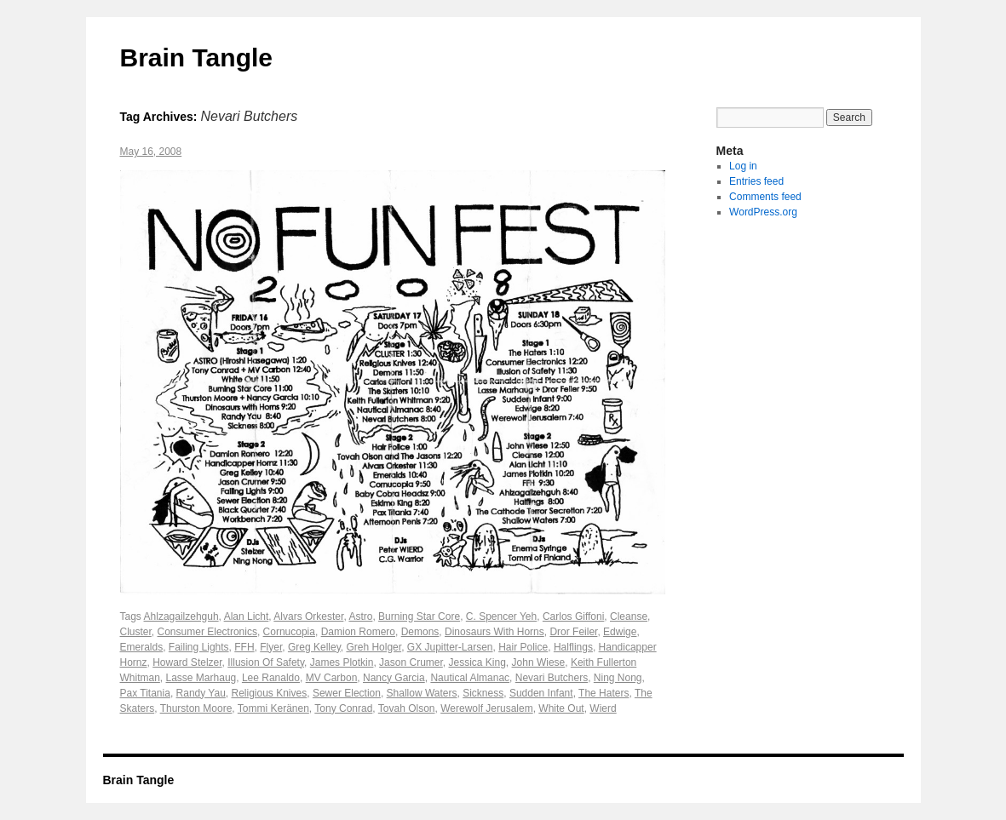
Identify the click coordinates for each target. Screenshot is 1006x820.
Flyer (271, 647)
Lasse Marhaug (201, 678)
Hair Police (523, 647)
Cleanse (628, 616)
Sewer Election (347, 693)
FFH (244, 647)
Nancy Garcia (394, 678)
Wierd (602, 708)
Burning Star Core (419, 616)
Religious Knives (269, 693)
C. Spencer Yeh (501, 616)
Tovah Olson (406, 708)
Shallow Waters (422, 693)
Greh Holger (373, 647)
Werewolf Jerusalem (486, 708)
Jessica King (476, 662)
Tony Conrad (343, 708)
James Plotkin (342, 662)
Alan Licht (246, 616)
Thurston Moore (196, 708)
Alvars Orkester (308, 616)
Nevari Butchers (551, 678)
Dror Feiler (573, 632)
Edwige (619, 632)
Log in (743, 166)
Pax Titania (145, 693)
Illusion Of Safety (265, 662)
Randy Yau (201, 693)
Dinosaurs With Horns (494, 632)
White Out (560, 708)
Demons (420, 632)
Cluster (136, 632)
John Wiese (539, 662)
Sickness (483, 693)
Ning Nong (618, 678)
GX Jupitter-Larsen (450, 647)
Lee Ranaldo (271, 678)
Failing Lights (199, 647)
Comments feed (765, 197)
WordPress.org (763, 212)
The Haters (603, 693)
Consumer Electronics (207, 632)
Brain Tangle (196, 57)
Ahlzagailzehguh (181, 616)
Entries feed (756, 181)
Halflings (573, 647)
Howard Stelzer (186, 662)
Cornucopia (289, 632)
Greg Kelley (314, 647)
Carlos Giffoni (573, 616)
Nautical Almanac (469, 678)
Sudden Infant (541, 693)
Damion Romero (358, 632)
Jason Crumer (411, 662)
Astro (360, 616)
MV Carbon (332, 678)
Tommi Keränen (273, 708)
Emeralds (142, 647)
